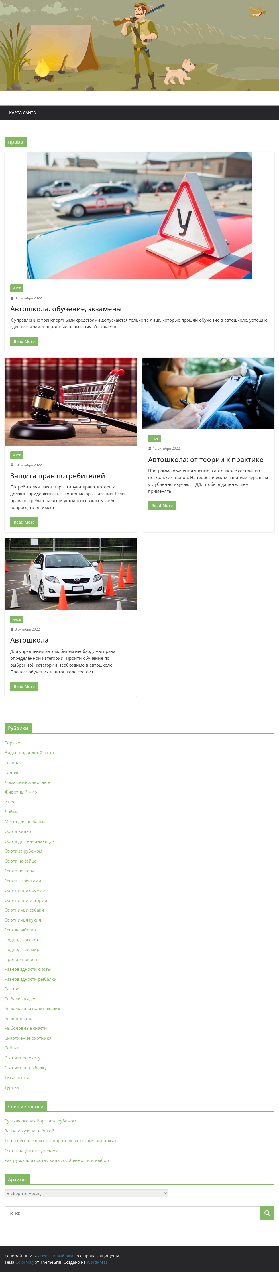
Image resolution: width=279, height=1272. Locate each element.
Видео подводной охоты (30, 752)
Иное (17, 288)
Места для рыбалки (25, 821)
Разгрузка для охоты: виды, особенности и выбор (57, 1160)
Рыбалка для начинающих (32, 1008)
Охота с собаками (23, 880)
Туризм (12, 1087)
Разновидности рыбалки (31, 979)
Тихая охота (17, 1077)
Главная (13, 762)
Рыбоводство (18, 1018)
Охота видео (18, 831)
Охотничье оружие (25, 890)
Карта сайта (22, 112)
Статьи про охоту (22, 1058)
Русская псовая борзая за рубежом (40, 1121)
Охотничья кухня (23, 920)
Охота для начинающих (30, 841)
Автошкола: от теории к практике (206, 459)
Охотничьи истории (26, 900)
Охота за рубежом (23, 851)
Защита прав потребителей (57, 475)
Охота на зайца (20, 861)
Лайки (11, 811)
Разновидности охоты (28, 969)
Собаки (12, 1048)
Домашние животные (27, 782)
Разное (12, 989)
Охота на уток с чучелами (31, 1150)
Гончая (12, 772)
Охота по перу (19, 870)
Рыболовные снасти (26, 1028)
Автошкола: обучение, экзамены (66, 308)
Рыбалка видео (20, 999)
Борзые (12, 743)
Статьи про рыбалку (26, 1067)
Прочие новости (22, 959)
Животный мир (21, 792)
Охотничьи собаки (24, 910)
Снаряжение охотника (28, 1038)
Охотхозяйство (20, 929)
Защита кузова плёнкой (29, 1131)
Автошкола (29, 640)
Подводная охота (23, 939)
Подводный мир (22, 949)
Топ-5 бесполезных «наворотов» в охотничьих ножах (61, 1140)
